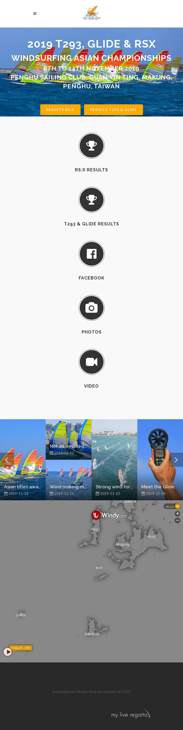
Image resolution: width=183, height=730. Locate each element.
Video (91, 386)
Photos (92, 332)
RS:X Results (91, 169)
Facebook (92, 278)
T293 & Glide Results (91, 223)
